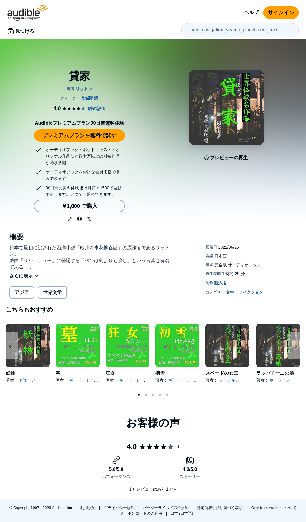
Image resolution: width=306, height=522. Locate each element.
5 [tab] (167, 395)
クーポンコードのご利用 (141, 513)
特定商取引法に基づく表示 (220, 508)
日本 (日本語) (181, 513)
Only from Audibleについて (274, 508)
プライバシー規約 (120, 508)
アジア (22, 292)
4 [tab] (160, 395)
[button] (70, 219)
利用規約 (88, 508)
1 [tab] (139, 395)
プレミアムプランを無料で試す (79, 135)
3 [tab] (153, 395)
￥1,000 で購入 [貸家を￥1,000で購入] (79, 206)
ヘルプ (251, 12)
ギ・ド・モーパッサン (89, 380)
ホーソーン (280, 380)
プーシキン (229, 380)
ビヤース (27, 380)
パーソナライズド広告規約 (166, 508)
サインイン (281, 13)
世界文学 (52, 292)
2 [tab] (146, 395)
